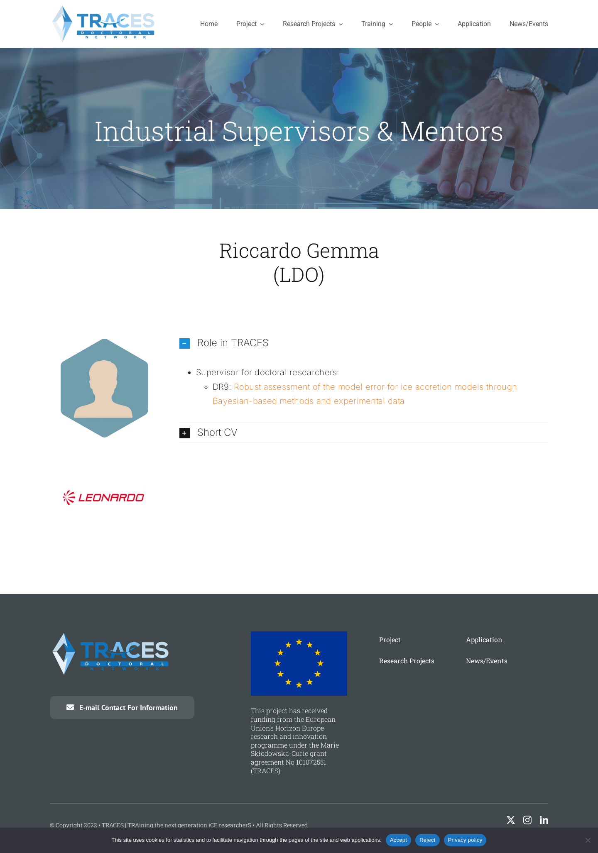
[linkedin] (544, 820)
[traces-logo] (104, 8)
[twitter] (511, 820)
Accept (398, 840)
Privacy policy (465, 840)
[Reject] (587, 840)
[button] (363, 343)
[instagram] (527, 820)
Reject (427, 840)
